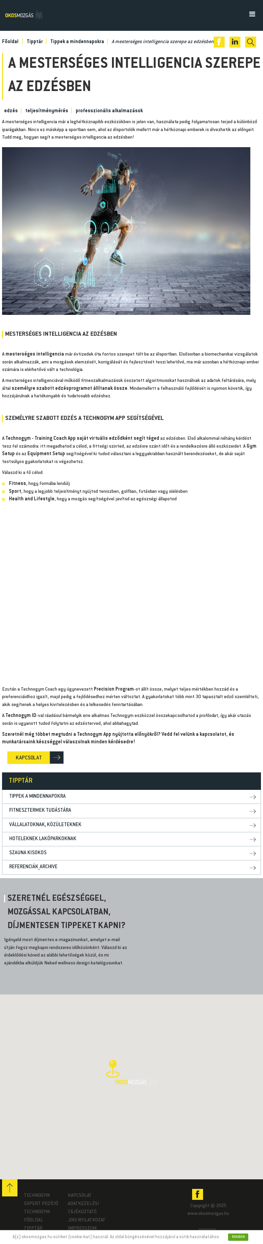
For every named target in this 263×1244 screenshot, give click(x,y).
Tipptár (33, 1228)
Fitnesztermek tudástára (40, 810)
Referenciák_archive (33, 867)
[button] (131, 1073)
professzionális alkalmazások (109, 111)
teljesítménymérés (46, 111)
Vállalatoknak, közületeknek (45, 825)
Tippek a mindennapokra (37, 796)
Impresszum (82, 1228)
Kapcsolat (80, 1195)
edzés (11, 111)
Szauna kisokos (28, 853)
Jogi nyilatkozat (86, 1220)
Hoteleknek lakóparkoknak (42, 839)
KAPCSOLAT (29, 757)
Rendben (238, 1237)
